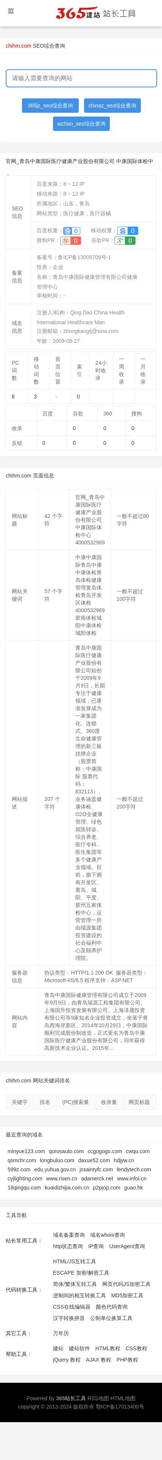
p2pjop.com (106, 1188)
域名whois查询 (107, 1235)
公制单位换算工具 (111, 1318)
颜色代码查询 (112, 1307)
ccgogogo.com (104, 1151)
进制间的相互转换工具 (79, 1295)
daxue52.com (94, 1160)
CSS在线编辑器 (71, 1307)
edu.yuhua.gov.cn (55, 1169)
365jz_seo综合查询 (50, 106)
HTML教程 (107, 1348)
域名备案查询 (69, 1235)
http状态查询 (68, 1246)
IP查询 (96, 1246)
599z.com (19, 1169)
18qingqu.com (24, 1188)
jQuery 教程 (67, 1360)
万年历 (61, 1333)
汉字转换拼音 (69, 1318)
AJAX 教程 (98, 1360)
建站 (58, 1348)
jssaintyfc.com (96, 1169)
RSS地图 (98, 1398)
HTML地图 (123, 1398)
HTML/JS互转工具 (74, 1261)
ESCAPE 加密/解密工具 (81, 1273)
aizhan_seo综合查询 (81, 124)
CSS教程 (136, 1348)
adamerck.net (97, 1178)
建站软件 (79, 1348)
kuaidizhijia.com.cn (67, 1188)
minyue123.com (26, 1151)
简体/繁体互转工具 (75, 1284)
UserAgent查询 (127, 1246)
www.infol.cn (131, 1178)
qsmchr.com (22, 1160)
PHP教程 (127, 1360)
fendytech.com (134, 1169)
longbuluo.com (57, 1160)
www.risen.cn (61, 1178)
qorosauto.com (66, 1151)
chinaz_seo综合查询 (113, 106)
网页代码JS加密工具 (126, 1284)
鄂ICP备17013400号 (120, 1407)
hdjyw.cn (124, 1160)
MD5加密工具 (127, 1295)
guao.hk (133, 1188)
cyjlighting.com (25, 1178)
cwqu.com (138, 1151)
